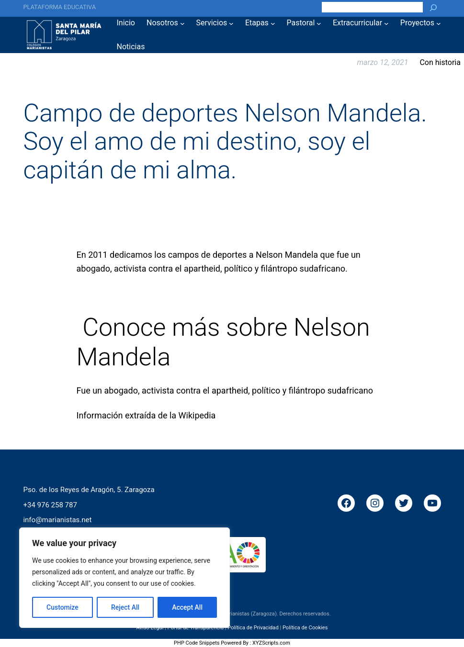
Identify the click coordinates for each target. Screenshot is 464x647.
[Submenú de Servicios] (231, 23)
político (266, 390)
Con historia (440, 62)
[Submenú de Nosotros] (182, 23)
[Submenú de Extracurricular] (386, 23)
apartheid (230, 390)
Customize (62, 607)
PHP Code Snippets (196, 643)
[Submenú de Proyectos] (438, 23)
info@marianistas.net (57, 519)
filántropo (307, 390)
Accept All (187, 607)
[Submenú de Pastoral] (319, 23)
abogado (121, 390)
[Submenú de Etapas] (273, 23)
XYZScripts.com (271, 643)
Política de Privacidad (253, 627)
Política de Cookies (305, 627)
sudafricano (350, 390)
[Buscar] (433, 7)
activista (158, 390)
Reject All (125, 607)
